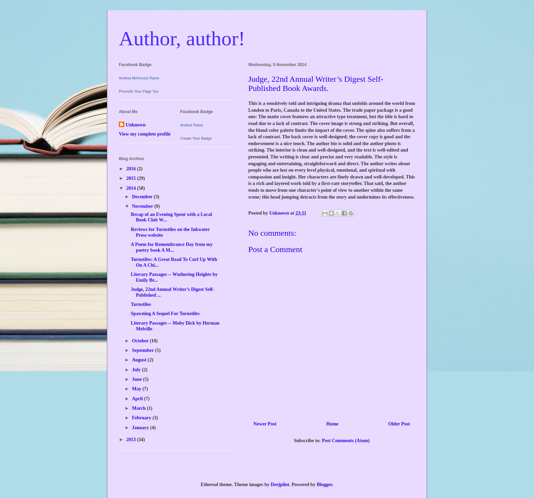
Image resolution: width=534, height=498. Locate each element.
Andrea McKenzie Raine (139, 78)
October (141, 340)
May (137, 388)
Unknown (135, 124)
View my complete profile (145, 134)
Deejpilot (280, 484)
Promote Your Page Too (138, 91)
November (143, 206)
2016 (131, 168)
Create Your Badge (196, 138)
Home (332, 423)
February (142, 417)
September (143, 350)
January (141, 427)
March (139, 408)
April (138, 398)
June (137, 379)
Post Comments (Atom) (346, 440)
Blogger (324, 484)
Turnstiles (141, 304)
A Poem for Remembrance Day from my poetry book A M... (172, 247)
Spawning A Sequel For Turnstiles (165, 313)
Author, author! (182, 38)
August (139, 359)
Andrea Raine (191, 125)
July (137, 369)
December (143, 196)
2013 (131, 439)
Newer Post (265, 423)
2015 (131, 178)
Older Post (399, 423)
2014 (131, 188)
